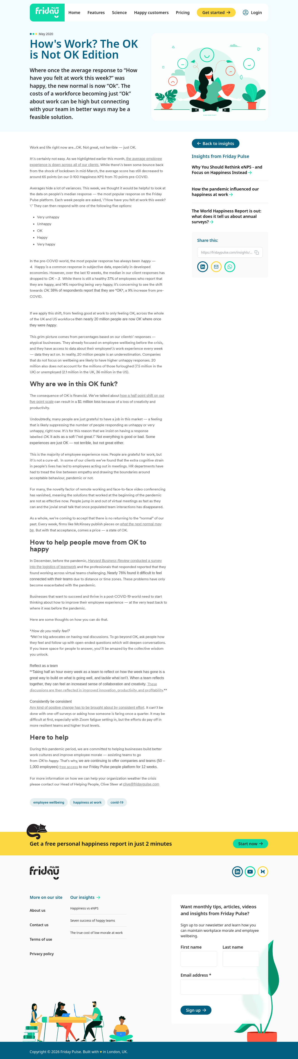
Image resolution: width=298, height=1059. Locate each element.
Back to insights (215, 143)
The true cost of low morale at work (96, 932)
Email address (196, 975)
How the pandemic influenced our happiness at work (225, 191)
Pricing (183, 12)
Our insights (85, 897)
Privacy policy (42, 953)
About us (38, 910)
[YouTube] (250, 871)
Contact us (39, 924)
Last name (233, 947)
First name (191, 947)
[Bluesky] (262, 871)
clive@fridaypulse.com (141, 784)
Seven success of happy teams (92, 920)
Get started (216, 12)
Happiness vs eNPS (84, 908)
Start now (250, 843)
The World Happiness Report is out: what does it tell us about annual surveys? (226, 216)
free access (68, 766)
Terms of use (41, 939)
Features (96, 12)
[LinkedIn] (237, 871)
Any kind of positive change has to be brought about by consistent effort (87, 707)
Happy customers (151, 12)
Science (119, 12)
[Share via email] (216, 266)
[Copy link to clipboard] (230, 252)
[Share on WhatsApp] (229, 266)
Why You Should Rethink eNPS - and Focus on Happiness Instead (227, 169)
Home (74, 12)
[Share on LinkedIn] (202, 266)
